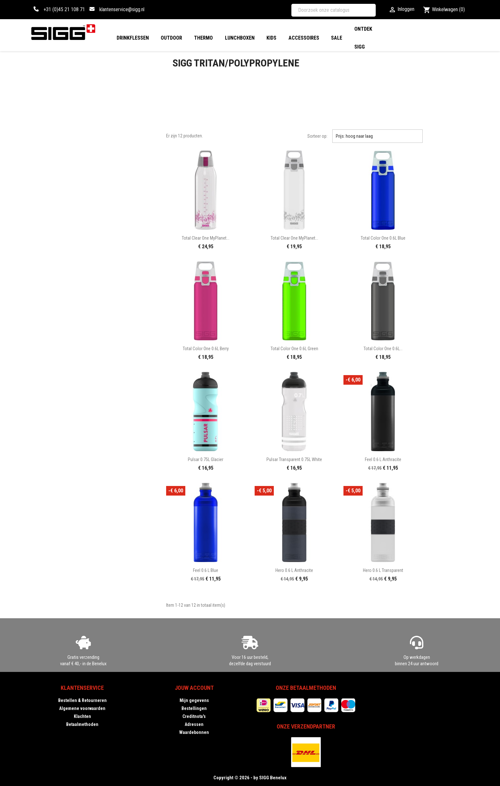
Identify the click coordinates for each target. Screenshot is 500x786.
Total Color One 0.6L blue (383, 238)
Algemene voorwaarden (82, 708)
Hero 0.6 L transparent (383, 570)
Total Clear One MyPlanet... (205, 238)
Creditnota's (194, 716)
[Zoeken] (333, 10)
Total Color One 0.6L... (383, 348)
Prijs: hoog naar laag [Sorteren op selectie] (377, 136)
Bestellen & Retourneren (82, 700)
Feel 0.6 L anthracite (383, 459)
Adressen (194, 724)
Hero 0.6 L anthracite (294, 570)
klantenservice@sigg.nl (121, 9)
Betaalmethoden (82, 724)
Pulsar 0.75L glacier (205, 459)
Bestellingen (194, 708)
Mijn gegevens (194, 700)
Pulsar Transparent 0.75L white (294, 459)
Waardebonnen (194, 732)
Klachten (82, 716)
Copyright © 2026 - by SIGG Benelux (250, 778)
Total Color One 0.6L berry (206, 348)
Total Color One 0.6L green (294, 348)
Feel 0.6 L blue (205, 570)
